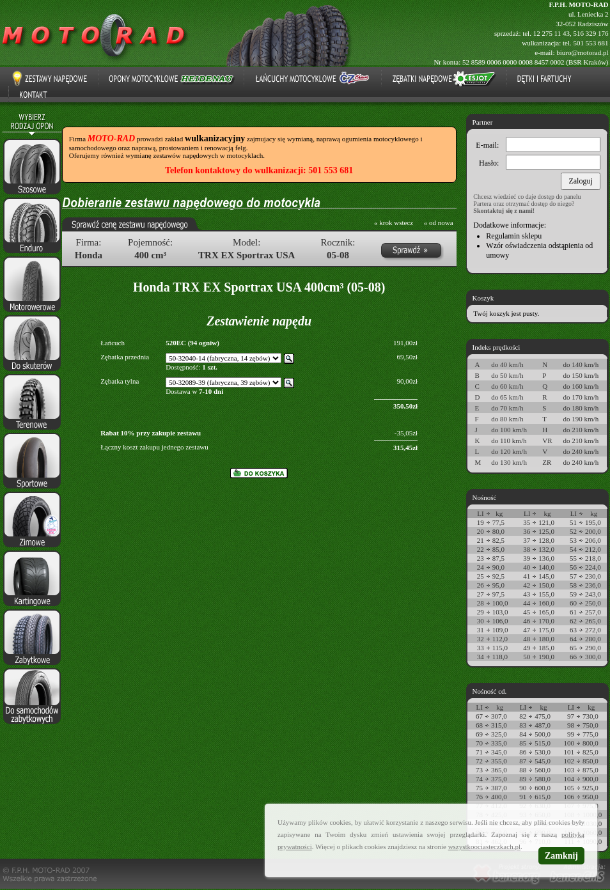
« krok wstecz (393, 222)
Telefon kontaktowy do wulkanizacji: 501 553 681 (259, 170)
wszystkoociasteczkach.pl (484, 846)
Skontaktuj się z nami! (504, 210)
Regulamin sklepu (514, 235)
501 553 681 (591, 43)
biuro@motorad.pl (582, 52)
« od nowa (438, 222)
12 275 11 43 (551, 33)
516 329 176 (591, 33)
